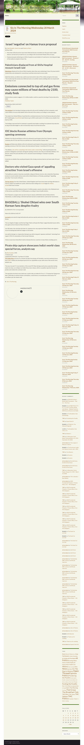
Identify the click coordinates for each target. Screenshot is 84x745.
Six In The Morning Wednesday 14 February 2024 (69, 339)
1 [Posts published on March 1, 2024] (68, 713)
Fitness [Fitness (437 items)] (64, 662)
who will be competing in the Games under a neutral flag (27, 149)
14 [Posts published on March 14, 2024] (66, 717)
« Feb (70, 724)
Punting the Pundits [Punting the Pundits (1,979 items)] (69, 684)
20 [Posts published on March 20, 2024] (63, 720)
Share (8, 106)
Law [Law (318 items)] (69, 666)
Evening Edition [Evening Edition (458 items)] (73, 660)
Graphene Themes (16, 743)
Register (64, 26)
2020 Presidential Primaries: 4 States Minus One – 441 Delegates (70, 483)
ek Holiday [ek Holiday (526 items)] (65, 658)
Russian (7, 144)
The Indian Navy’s (10, 258)
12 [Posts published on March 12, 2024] (77, 715)
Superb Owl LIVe (74, 644)
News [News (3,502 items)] (64, 669)
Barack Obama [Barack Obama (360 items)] (69, 654)
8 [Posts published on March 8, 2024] (68, 715)
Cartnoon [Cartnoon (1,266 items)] (65, 656)
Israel (42, 183)
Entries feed (65, 32)
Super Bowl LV (70, 421)
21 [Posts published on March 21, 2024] (66, 720)
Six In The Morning (11, 281)
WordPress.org (66, 38)
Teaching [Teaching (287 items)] (64, 690)
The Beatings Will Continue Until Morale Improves (69, 560)
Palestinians (8, 71)
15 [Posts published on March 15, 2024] (68, 717)
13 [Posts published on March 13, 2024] (63, 717)
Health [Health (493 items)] (68, 662)
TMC (63, 418)
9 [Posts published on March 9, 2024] (70, 715)
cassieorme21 (9, 33)
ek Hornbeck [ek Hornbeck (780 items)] (72, 658)
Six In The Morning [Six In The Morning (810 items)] (72, 688)
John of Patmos (74, 628)
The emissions (8, 110)
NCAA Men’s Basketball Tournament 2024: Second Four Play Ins (69, 89)
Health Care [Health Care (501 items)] (72, 664)
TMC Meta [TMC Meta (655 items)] (65, 694)
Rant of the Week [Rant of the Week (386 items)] (66, 686)
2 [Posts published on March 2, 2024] (70, 713)
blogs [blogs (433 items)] (76, 654)
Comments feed (66, 35)
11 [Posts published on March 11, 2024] (75, 715)
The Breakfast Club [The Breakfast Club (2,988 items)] (70, 692)
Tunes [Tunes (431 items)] (75, 699)
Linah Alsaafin (10, 48)
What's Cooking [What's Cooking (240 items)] (65, 700)
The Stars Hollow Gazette (42, 7)
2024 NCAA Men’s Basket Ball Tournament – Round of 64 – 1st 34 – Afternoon (70, 66)
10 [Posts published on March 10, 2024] (73, 715)
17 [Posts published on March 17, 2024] (73, 717)
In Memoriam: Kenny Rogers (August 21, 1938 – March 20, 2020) (70, 472)
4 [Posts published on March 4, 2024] (75, 713)
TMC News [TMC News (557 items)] (72, 694)
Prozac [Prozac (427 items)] (75, 682)
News (15, 33)
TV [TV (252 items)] (77, 698)
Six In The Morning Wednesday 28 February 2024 (69, 244)
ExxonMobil (18, 118)
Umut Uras (18, 48)
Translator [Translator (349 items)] (71, 699)
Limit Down (73, 550)
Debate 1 (69, 433)
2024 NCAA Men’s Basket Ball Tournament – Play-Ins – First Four (70, 104)
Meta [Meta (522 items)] (76, 666)
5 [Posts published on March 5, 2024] (77, 713)
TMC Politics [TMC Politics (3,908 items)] (67, 697)
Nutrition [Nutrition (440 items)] (69, 669)
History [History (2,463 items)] (65, 666)
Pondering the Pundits (72, 418)
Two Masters (70, 452)
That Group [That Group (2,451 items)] (71, 690)
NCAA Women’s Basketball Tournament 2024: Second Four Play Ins (70, 49)
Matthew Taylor (9, 100)
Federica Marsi (27, 48)
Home (7, 15)
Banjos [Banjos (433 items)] (64, 654)
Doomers (70, 455)
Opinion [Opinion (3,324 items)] (73, 673)
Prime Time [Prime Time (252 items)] (71, 681)
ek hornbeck (65, 442)
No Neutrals (71, 633)
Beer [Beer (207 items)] (74, 654)
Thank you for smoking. (72, 641)
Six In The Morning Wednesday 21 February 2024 (69, 292)
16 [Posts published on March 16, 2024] (70, 717)
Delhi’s (9, 260)
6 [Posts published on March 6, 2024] (63, 715)
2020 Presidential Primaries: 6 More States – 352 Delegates (69, 598)
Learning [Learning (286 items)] (72, 666)
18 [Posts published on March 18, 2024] (75, 717)
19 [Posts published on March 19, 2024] (77, 717)
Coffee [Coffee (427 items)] (71, 656)
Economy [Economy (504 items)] (75, 656)
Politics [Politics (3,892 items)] (65, 675)
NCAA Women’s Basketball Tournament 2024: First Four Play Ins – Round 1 (70, 81)
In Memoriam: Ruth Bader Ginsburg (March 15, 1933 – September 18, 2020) (70, 438)
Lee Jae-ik (8, 217)
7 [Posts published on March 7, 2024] (65, 715)
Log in (63, 29)
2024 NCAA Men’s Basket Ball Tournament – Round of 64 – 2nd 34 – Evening (70, 58)
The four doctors (9, 181)
